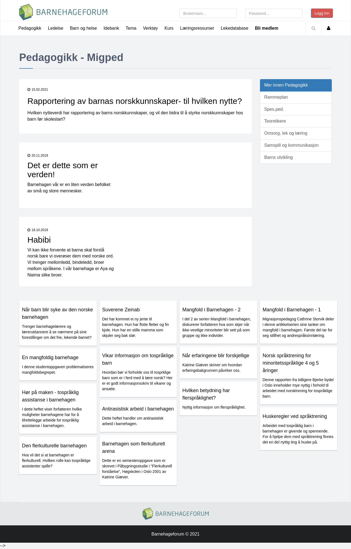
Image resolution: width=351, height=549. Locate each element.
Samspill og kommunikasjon (291, 145)
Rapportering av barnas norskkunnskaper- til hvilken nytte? (134, 101)
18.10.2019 (37, 230)
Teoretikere (275, 121)
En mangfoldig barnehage (50, 357)
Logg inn (322, 13)
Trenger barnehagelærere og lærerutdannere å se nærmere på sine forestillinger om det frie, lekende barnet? (57, 332)
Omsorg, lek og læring (285, 133)
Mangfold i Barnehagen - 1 (292, 309)
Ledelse (55, 28)
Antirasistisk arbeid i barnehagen (138, 409)
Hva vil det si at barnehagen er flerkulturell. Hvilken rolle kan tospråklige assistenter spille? (56, 460)
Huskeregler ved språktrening (295, 416)
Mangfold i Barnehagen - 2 (211, 309)
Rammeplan (276, 97)
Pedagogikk (29, 28)
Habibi (39, 239)
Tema (131, 28)
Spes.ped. (274, 109)
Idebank (111, 28)
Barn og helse (83, 28)
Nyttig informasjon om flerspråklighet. (213, 407)
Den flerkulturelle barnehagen (54, 445)
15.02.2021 (37, 90)
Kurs (169, 28)
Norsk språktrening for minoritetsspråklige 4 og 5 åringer (291, 363)
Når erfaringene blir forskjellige (215, 355)
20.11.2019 (37, 155)
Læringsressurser (197, 28)
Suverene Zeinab (121, 309)
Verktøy (150, 28)
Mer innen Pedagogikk (286, 85)
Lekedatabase (234, 28)
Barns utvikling (278, 157)
